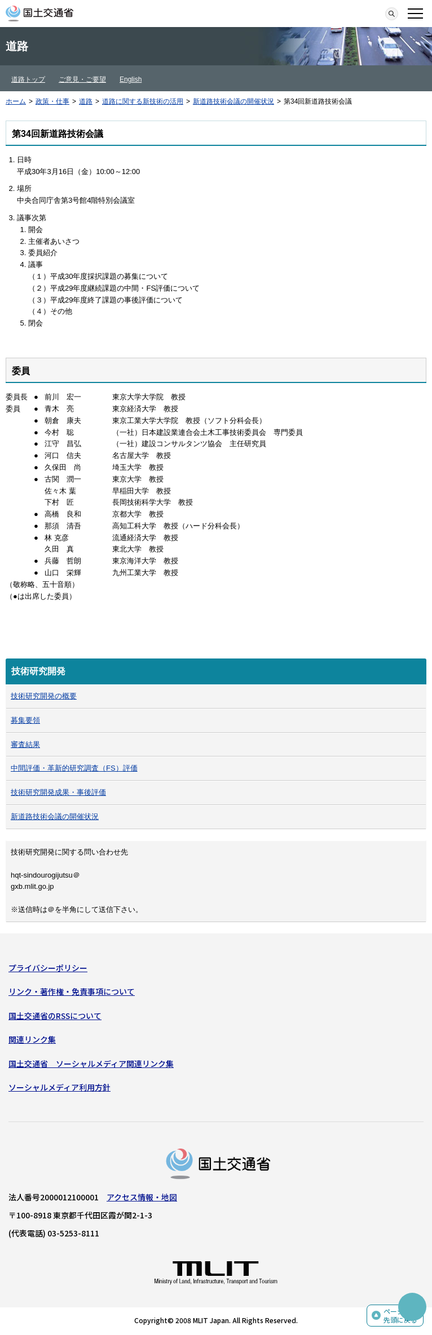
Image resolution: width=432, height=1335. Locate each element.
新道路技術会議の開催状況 (233, 101)
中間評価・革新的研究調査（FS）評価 (74, 768)
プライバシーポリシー (47, 967)
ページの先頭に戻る (400, 1315)
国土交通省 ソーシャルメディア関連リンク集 (91, 1063)
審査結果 (25, 744)
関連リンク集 (32, 1039)
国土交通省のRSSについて (55, 1015)
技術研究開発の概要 (44, 696)
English (131, 79)
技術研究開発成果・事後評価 (58, 792)
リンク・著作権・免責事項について (71, 991)
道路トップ (28, 79)
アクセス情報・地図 (142, 1197)
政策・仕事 (52, 101)
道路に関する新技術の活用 (142, 101)
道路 (85, 101)
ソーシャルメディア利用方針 (59, 1087)
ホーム (16, 101)
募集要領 (25, 720)
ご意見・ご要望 (82, 79)
